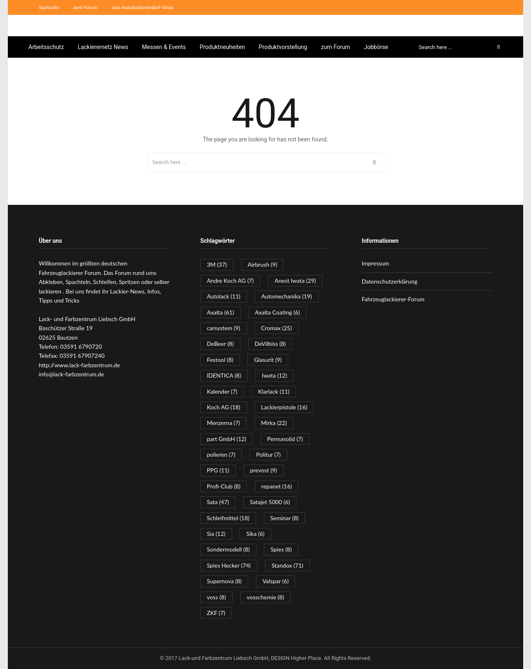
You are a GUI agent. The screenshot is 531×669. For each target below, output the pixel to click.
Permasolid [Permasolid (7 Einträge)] (285, 438)
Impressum (375, 263)
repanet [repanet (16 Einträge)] (276, 486)
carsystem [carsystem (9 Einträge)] (223, 327)
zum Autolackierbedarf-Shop (142, 7)
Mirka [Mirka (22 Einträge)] (274, 422)
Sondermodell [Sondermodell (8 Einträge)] (228, 549)
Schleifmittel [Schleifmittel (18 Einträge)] (228, 517)
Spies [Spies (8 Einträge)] (280, 549)
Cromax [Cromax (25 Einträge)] (276, 327)
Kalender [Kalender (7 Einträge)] (222, 391)
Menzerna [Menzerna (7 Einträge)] (223, 422)
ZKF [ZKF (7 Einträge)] (216, 612)
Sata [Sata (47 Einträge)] (218, 501)
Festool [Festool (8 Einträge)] (220, 359)
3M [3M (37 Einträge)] (217, 264)
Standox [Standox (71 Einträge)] (287, 565)
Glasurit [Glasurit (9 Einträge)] (268, 359)
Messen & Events (164, 47)
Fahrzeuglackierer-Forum (393, 299)
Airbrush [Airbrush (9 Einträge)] (262, 264)
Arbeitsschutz (46, 47)
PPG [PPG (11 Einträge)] (218, 470)
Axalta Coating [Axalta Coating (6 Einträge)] (277, 312)
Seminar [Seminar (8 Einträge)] (284, 517)
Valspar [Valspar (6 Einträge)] (276, 580)
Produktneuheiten (222, 47)
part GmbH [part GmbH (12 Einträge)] (227, 438)
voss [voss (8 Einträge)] (216, 597)
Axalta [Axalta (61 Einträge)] (220, 312)
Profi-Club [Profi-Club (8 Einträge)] (224, 486)
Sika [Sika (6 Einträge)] (255, 533)
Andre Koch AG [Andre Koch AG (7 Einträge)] (230, 280)
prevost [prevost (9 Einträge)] (263, 470)
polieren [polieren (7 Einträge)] (221, 454)
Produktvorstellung (283, 47)
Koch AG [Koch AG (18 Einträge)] (223, 407)
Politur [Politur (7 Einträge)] (268, 454)
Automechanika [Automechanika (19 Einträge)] (286, 296)
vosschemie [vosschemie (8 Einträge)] (265, 597)
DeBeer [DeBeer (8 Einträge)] (220, 343)
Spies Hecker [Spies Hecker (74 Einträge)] (229, 565)
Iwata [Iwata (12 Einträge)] (274, 375)
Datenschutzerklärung (389, 281)
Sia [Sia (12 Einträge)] (216, 533)
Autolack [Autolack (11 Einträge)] (223, 296)
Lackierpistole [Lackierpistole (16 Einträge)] (284, 407)
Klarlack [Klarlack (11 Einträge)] (273, 391)
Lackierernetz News (103, 47)
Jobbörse (376, 47)
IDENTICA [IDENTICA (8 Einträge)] (224, 375)
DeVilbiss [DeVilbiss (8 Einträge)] (270, 343)
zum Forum (85, 7)
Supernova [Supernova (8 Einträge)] (224, 580)
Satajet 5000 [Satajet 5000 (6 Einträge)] (270, 501)
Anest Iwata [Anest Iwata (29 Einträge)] (295, 280)
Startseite (49, 7)
